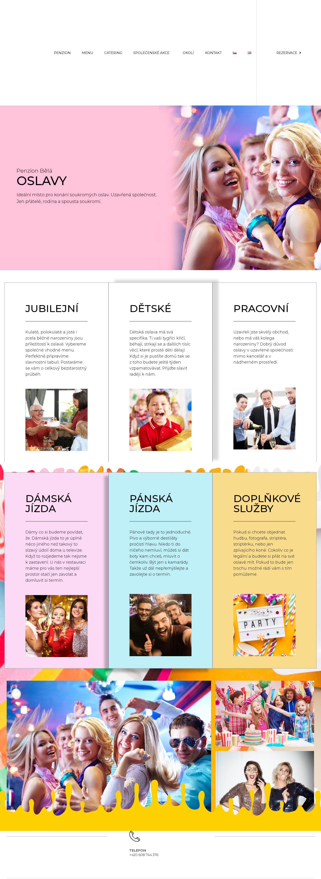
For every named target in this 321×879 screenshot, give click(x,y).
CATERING (113, 53)
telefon (137, 850)
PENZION (62, 53)
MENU (87, 53)
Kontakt (213, 53)
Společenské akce (152, 52)
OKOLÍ (188, 53)
